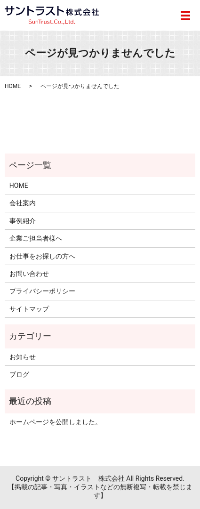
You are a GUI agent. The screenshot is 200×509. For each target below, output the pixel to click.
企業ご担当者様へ (35, 238)
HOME (13, 86)
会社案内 (22, 203)
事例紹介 (22, 221)
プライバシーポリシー (42, 291)
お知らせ (22, 357)
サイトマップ (29, 309)
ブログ (19, 374)
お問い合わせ (29, 273)
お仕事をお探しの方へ (42, 256)
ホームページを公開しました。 (55, 422)
